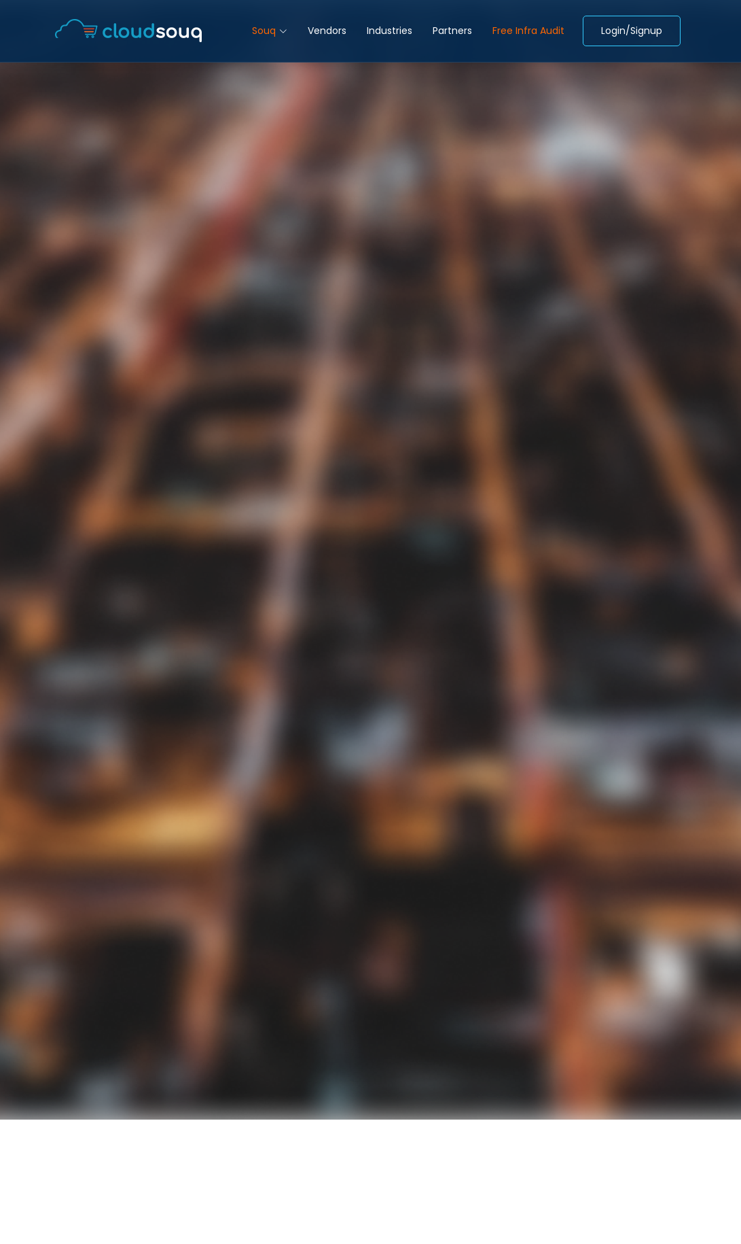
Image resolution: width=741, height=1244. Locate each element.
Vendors (327, 30)
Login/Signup (631, 30)
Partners (452, 30)
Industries (389, 30)
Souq (269, 30)
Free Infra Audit (528, 30)
